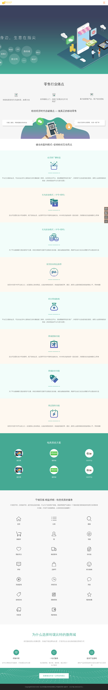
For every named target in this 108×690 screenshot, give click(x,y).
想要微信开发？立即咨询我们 (54, 676)
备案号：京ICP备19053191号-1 (73, 687)
